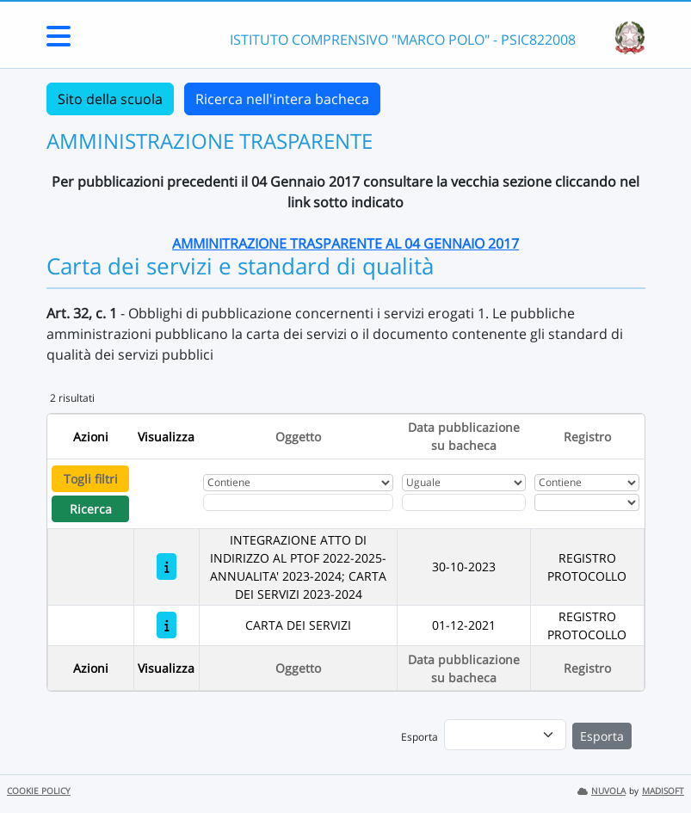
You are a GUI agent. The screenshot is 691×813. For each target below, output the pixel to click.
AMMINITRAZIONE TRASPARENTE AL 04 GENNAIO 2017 (345, 243)
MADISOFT (663, 791)
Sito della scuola (110, 98)
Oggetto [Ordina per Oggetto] (298, 436)
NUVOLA (601, 791)
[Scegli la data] (464, 502)
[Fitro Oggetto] (298, 502)
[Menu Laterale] (58, 41)
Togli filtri (91, 479)
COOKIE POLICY (39, 791)
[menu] (505, 734)
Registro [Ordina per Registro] (587, 436)
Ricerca (91, 509)
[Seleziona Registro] (586, 502)
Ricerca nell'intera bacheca (282, 98)
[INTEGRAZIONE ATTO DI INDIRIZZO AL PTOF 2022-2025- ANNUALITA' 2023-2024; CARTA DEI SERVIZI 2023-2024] (166, 566)
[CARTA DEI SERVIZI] (166, 625)
